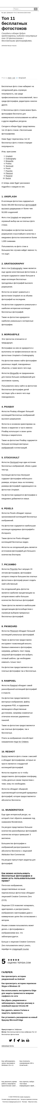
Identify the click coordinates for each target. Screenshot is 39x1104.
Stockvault (9, 166)
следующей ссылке (20, 949)
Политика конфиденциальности (11, 1101)
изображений (7, 448)
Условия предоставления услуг (11, 1099)
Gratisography (11, 158)
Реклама (24, 1101)
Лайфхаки (18, 1029)
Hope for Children (21, 742)
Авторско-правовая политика (29, 1099)
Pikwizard (9, 173)
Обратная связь (32, 1101)
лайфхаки (27, 1032)
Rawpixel (9, 176)
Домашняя (10, 12)
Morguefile (9, 161)
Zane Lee (11, 78)
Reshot (8, 178)
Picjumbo (9, 171)
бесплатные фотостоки (15, 1032)
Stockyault (14, 462)
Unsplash (22, 78)
